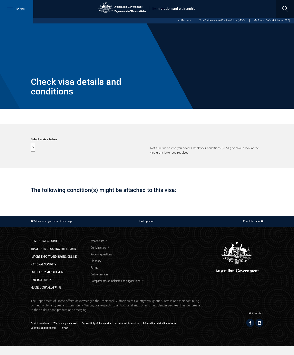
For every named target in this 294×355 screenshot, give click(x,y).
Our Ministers (98, 248)
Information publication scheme (159, 323)
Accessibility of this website (96, 323)
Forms (94, 268)
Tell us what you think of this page (52, 221)
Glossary (95, 261)
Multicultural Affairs (46, 288)
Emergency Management (48, 272)
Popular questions (101, 254)
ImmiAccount (183, 20)
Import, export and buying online (54, 256)
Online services (99, 274)
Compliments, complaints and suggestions (115, 281)
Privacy (64, 327)
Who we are (97, 241)
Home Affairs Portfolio (47, 241)
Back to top (255, 312)
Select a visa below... (45, 139)
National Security (43, 264)
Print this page (253, 221)
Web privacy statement (65, 323)
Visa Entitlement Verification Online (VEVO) (222, 20)
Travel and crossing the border (53, 249)
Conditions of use (40, 323)
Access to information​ (127, 323)
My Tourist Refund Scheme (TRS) (272, 20)
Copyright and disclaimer (43, 327)
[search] (285, 9)
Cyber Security (41, 280)
